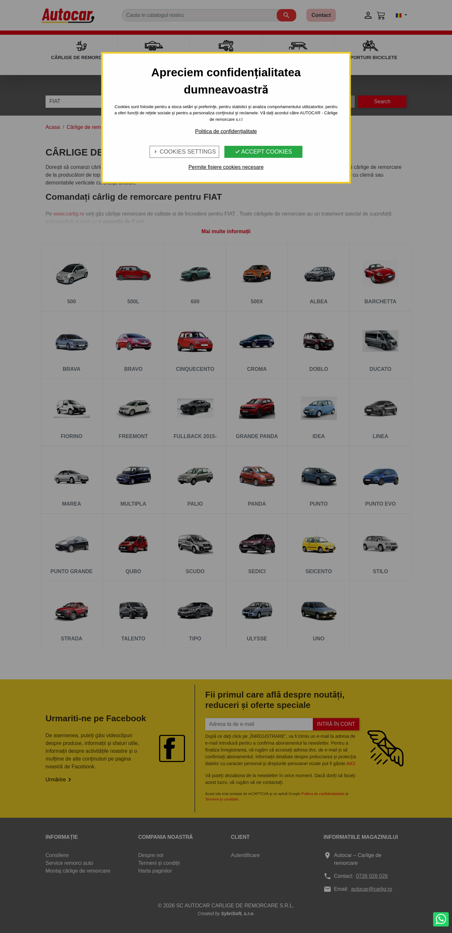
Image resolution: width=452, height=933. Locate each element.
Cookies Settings (184, 151)
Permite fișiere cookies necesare (225, 167)
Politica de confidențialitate (226, 131)
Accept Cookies (263, 151)
